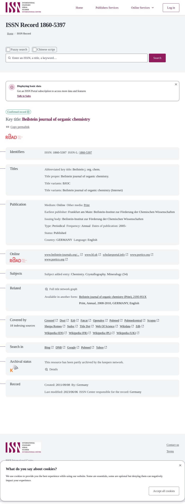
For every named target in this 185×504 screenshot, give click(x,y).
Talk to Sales (24, 96)
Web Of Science (108, 328)
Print (87, 205)
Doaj (63, 321)
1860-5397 (86, 153)
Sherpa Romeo (54, 328)
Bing (48, 349)
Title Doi (87, 328)
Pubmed (117, 321)
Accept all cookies (163, 490)
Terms (170, 454)
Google (72, 349)
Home (75, 7)
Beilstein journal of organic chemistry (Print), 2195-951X (115, 297)
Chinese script (46, 49)
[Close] (180, 465)
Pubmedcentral (137, 321)
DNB (59, 349)
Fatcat (86, 321)
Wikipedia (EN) (54, 334)
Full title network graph (62, 289)
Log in (171, 7)
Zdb (143, 328)
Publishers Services (104, 7)
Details (51, 371)
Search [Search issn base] (157, 58)
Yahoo (102, 349)
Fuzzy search (19, 49)
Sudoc (72, 328)
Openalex (101, 321)
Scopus (156, 321)
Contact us (172, 447)
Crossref (50, 321)
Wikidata (129, 328)
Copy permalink (18, 127)
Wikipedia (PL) (104, 334)
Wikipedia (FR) (79, 334)
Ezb (74, 321)
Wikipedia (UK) (130, 334)
